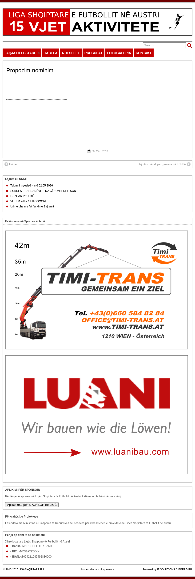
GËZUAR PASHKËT (23, 196)
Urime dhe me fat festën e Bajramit (32, 206)
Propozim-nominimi (30, 70)
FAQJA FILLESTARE (22, 54)
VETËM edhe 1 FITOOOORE (28, 201)
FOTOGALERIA (119, 53)
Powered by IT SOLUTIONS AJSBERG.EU (167, 569)
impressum (107, 569)
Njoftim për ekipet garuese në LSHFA (165, 164)
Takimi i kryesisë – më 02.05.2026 (31, 185)
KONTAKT (143, 53)
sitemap (94, 569)
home (84, 569)
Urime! (10, 164)
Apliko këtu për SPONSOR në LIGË (32, 504)
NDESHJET (71, 53)
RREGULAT (93, 53)
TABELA (50, 53)
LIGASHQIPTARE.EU (31, 569)
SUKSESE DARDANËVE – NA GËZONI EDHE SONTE (45, 191)
